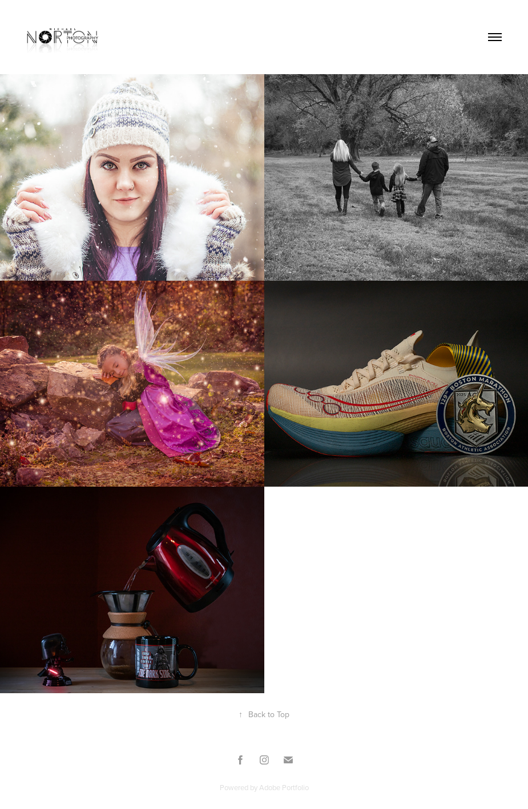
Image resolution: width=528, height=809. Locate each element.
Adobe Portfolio (284, 787)
